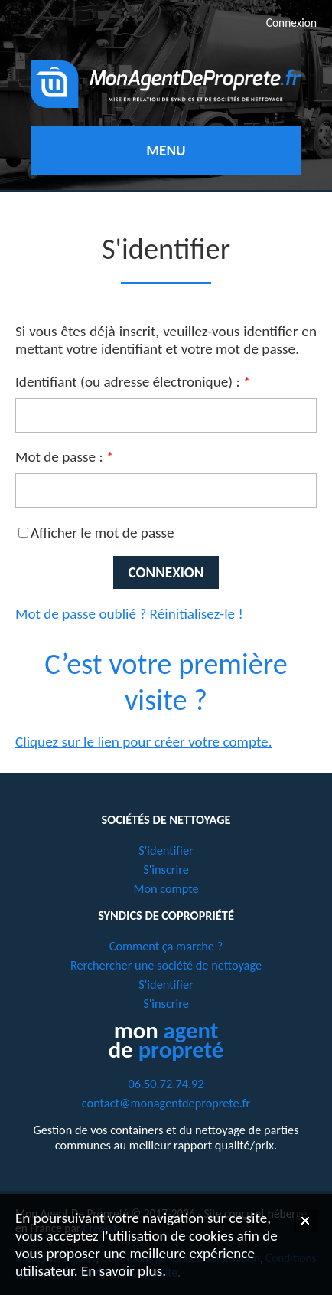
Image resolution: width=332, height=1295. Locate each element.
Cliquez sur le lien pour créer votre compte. (143, 742)
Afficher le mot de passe (102, 532)
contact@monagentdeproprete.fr (166, 1102)
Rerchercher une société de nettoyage (166, 965)
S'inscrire (166, 869)
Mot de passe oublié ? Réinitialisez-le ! (129, 614)
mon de (166, 1040)
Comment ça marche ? (166, 945)
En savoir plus (121, 1271)
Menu (165, 150)
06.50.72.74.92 (165, 1083)
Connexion (291, 22)
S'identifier (165, 850)
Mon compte (165, 888)
